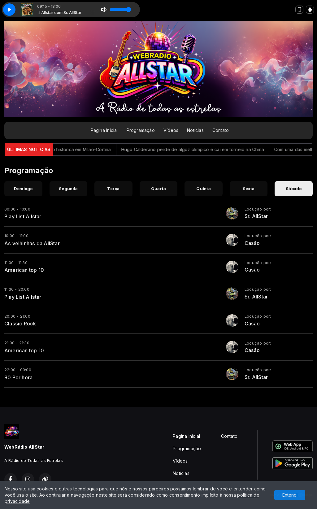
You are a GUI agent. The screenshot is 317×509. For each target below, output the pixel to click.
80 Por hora (18, 377)
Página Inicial (104, 130)
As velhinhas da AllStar (32, 243)
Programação (141, 130)
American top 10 (24, 270)
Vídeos (170, 130)
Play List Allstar (22, 216)
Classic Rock (20, 323)
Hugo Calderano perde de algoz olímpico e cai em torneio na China (199, 149)
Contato (220, 130)
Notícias (195, 130)
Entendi (289, 495)
